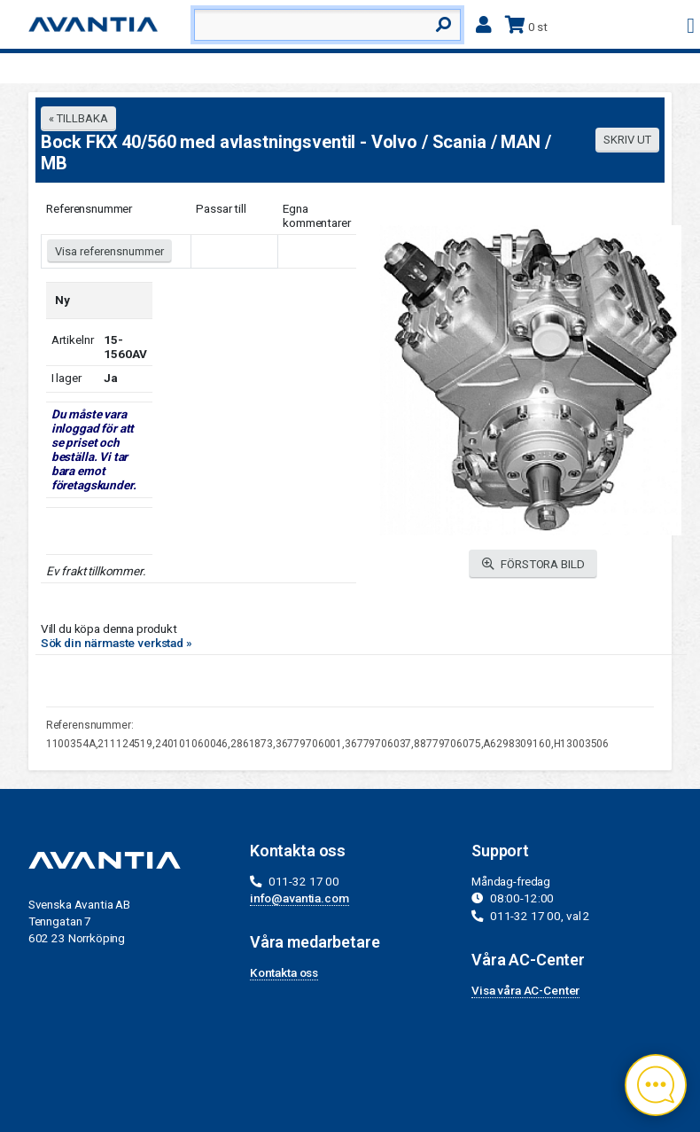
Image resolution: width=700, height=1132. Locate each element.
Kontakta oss (284, 972)
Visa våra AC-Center (525, 990)
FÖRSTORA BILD (533, 564)
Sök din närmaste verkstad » (116, 643)
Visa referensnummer (109, 251)
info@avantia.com (299, 898)
